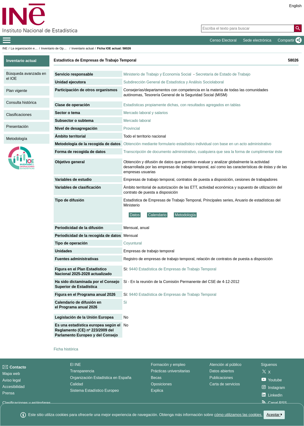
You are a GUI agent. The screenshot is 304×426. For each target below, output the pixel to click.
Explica (157, 390)
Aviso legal (11, 380)
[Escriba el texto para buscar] (247, 28)
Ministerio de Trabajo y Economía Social (157, 74)
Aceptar (274, 414)
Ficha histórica (66, 349)
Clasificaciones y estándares (26, 403)
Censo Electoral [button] (223, 40)
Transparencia (82, 371)
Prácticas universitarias (170, 371)
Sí (125, 302)
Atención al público (225, 365)
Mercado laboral (137, 121)
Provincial (132, 128)
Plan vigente (16, 91)
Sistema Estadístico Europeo (94, 390)
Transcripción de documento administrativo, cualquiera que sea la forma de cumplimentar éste (203, 152)
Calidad (76, 384)
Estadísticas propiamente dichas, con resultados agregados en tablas (182, 105)
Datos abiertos (221, 371)
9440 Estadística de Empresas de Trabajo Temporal (172, 269)
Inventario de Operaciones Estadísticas (67, 48)
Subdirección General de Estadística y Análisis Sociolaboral (174, 82)
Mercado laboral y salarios (146, 113)
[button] (289, 40)
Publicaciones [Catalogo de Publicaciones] (221, 378)
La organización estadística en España (37, 48)
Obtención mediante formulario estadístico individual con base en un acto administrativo (197, 144)
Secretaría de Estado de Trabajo (223, 74)
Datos (135, 215)
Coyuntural (133, 243)
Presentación (17, 126)
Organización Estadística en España (100, 378)
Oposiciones (161, 384)
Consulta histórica (21, 103)
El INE (75, 365)
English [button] (295, 6)
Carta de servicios (224, 384)
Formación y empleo (168, 365)
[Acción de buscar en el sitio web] (298, 28)
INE (4, 48)
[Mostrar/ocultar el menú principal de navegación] (6, 40)
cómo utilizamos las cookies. (238, 415)
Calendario (157, 215)
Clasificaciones (19, 115)
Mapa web (11, 374)
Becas (156, 378)
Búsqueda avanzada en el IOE (26, 76)
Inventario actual (82, 48)
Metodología (16, 139)
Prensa (8, 393)
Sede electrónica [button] (257, 40)
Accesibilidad (13, 387)
